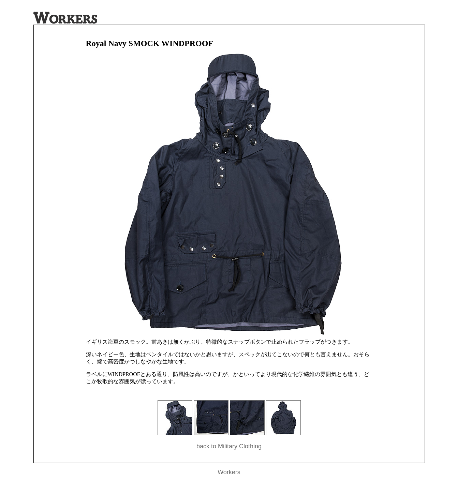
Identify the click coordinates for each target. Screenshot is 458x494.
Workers (229, 472)
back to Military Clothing (229, 446)
